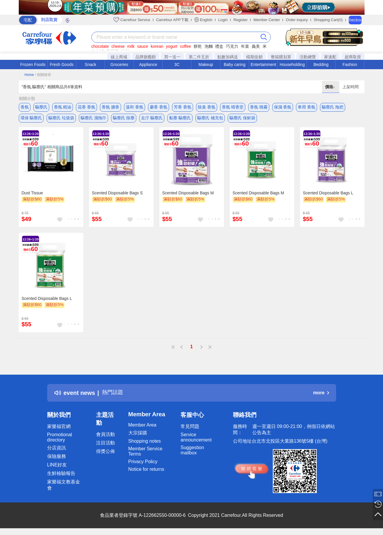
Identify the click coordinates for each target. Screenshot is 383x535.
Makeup (205, 64)
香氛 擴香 (110, 107)
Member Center (266, 20)
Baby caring (234, 64)
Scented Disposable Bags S (117, 195)
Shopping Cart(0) (328, 20)
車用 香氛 (306, 107)
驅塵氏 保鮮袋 (242, 118)
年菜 (245, 46)
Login (223, 20)
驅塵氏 (41, 107)
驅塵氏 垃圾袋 (61, 118)
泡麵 (209, 46)
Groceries (119, 64)
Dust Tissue (32, 195)
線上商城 (119, 57)
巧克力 (232, 46)
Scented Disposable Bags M (188, 195)
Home (29, 75)
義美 (256, 46)
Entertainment (263, 64)
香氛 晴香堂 (233, 107)
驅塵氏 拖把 (332, 107)
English (203, 19)
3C (177, 64)
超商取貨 (353, 57)
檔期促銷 (254, 57)
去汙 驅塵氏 (152, 118)
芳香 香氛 (182, 107)
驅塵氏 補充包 (210, 118)
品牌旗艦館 (145, 57)
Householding (292, 64)
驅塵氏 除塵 (124, 118)
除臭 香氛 (206, 107)
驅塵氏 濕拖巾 (93, 118)
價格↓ (330, 86)
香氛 (25, 107)
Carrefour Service (131, 19)
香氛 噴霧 (259, 107)
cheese (118, 46)
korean (157, 46)
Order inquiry (297, 20)
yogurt (171, 46)
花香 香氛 (86, 107)
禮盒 (219, 46)
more (321, 394)
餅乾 (198, 46)
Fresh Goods (62, 64)
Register (241, 20)
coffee (185, 46)
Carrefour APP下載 (172, 20)
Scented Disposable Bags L (328, 195)
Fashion (350, 64)
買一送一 (172, 57)
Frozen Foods (32, 64)
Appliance (148, 64)
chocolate (100, 46)
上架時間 (350, 86)
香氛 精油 (63, 107)
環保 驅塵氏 (31, 118)
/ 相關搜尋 (43, 75)
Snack (90, 64)
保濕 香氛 (283, 107)
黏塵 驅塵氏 (180, 118)
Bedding (321, 64)
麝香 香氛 (158, 107)
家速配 (330, 57)
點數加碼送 (227, 57)
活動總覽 (307, 57)
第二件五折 (199, 57)
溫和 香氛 (134, 107)
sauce (142, 46)
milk (131, 46)
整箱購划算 (281, 57)
